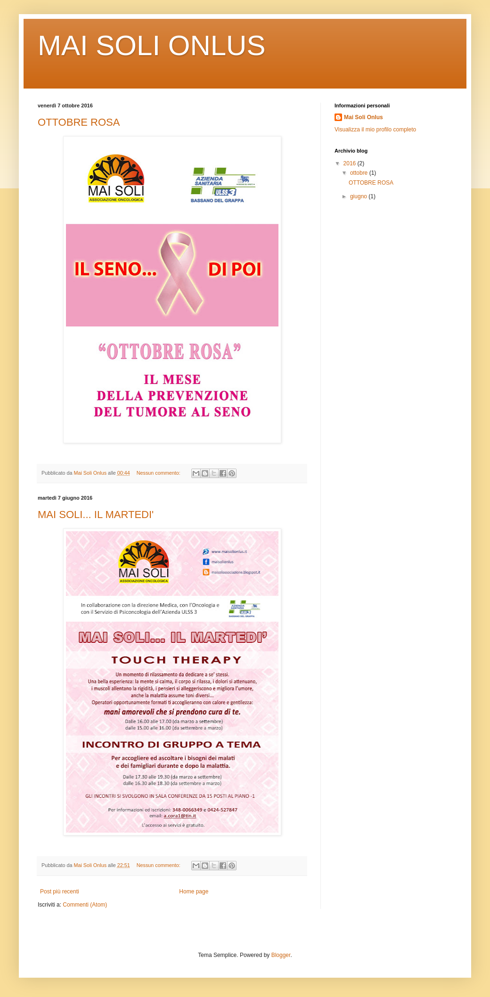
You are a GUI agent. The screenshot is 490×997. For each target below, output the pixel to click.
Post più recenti (59, 891)
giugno (359, 196)
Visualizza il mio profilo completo (375, 129)
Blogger (281, 955)
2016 (350, 163)
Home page (193, 891)
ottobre (359, 173)
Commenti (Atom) (85, 904)
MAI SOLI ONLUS (151, 45)
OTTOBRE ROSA (79, 122)
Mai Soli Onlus (363, 117)
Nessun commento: (159, 473)
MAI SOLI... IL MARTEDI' (96, 514)
